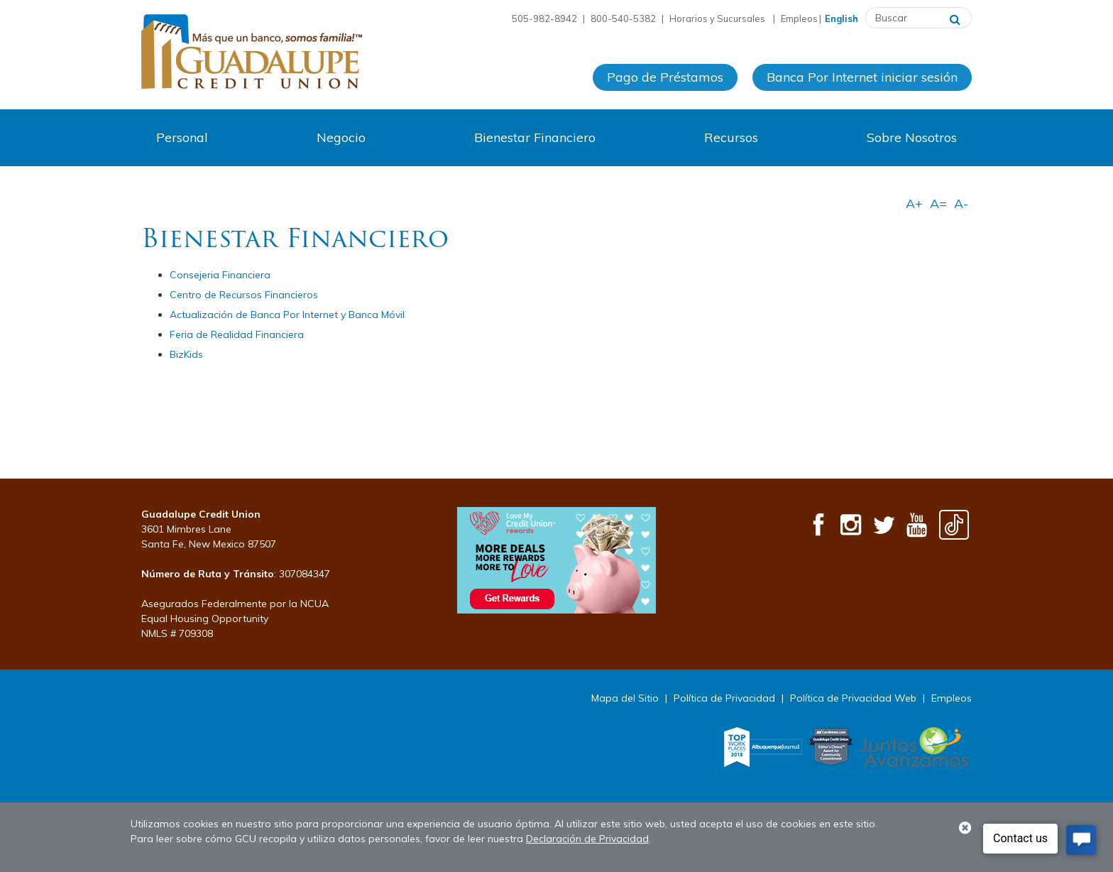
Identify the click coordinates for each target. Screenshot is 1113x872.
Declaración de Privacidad (587, 838)
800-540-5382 (623, 18)
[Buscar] (955, 17)
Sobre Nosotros (912, 137)
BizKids (186, 354)
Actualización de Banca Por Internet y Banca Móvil (287, 314)
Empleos (799, 18)
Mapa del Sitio (625, 698)
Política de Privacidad (724, 698)
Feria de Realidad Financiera (237, 334)
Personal (182, 137)
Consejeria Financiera (220, 274)
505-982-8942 (544, 18)
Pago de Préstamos (665, 77)
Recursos (731, 137)
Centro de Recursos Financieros (244, 294)
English (841, 18)
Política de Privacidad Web (853, 698)
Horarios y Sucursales (718, 18)
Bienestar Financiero (535, 137)
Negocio (341, 137)
